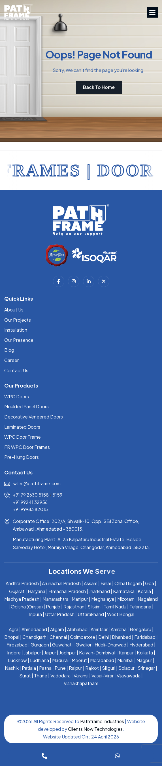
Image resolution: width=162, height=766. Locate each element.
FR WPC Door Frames (27, 447)
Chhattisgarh (128, 583)
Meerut (79, 660)
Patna (45, 668)
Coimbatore (82, 637)
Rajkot (92, 668)
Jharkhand (99, 591)
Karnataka (124, 591)
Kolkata (145, 653)
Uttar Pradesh (59, 614)
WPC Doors (16, 396)
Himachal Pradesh (67, 591)
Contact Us (16, 370)
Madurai (60, 660)
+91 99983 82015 (30, 509)
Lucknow (17, 660)
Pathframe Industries (102, 721)
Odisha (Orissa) (27, 607)
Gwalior (83, 645)
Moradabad (102, 660)
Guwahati (62, 645)
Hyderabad (141, 645)
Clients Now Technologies (95, 729)
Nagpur (144, 660)
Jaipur (50, 653)
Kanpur (126, 653)
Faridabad (144, 637)
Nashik (12, 668)
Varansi (81, 676)
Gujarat (17, 591)
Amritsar (99, 629)
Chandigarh (34, 637)
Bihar (106, 583)
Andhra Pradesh (22, 583)
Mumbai (125, 660)
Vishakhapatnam (81, 683)
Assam (90, 583)
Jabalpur (32, 653)
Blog (9, 350)
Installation (15, 330)
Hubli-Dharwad (110, 645)
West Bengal (120, 614)
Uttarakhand (91, 614)
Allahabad (77, 629)
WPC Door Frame (22, 437)
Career (11, 360)
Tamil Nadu (115, 607)
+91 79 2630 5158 (31, 495)
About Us (14, 310)
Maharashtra (55, 599)
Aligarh (57, 629)
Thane (40, 676)
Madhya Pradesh (21, 599)
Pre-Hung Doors (21, 457)
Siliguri (108, 668)
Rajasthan (73, 607)
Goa (149, 583)
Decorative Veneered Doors (33, 417)
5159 (57, 495)
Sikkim (94, 607)
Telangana (140, 607)
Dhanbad (121, 637)
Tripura (35, 614)
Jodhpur (67, 653)
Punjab (53, 607)
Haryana (36, 591)
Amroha (119, 629)
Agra (13, 629)
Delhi (103, 637)
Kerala (144, 591)
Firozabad (17, 645)
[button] (152, 12)
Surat (25, 676)
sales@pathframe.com (37, 483)
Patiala (29, 668)
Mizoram (126, 599)
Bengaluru (140, 629)
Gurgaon (40, 645)
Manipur (80, 599)
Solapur (126, 668)
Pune (60, 668)
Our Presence (18, 340)
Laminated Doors (22, 427)
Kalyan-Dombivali (97, 653)
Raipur (75, 668)
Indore (14, 653)
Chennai (58, 637)
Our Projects (17, 320)
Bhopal (11, 637)
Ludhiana (39, 660)
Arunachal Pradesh (61, 583)
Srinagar (146, 668)
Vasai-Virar (102, 676)
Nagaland (148, 599)
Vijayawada (128, 676)
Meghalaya (102, 599)
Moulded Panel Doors (26, 406)
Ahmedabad (34, 629)
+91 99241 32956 (30, 502)
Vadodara (60, 676)
